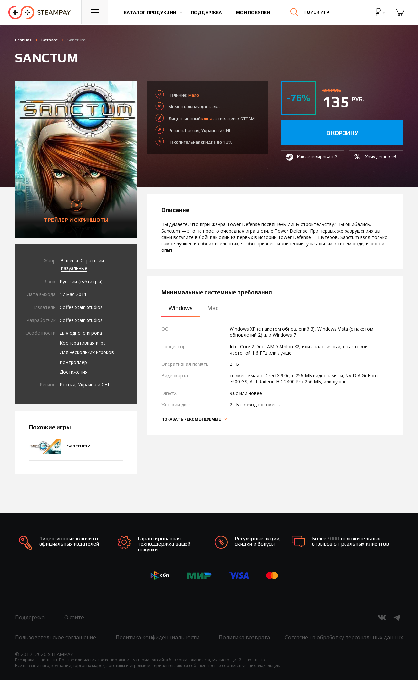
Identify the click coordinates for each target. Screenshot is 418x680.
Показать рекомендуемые (191, 419)
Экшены (69, 260)
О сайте (74, 617)
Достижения (74, 372)
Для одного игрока (81, 333)
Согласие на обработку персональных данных (344, 637)
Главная (23, 39)
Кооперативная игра (83, 343)
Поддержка (206, 12)
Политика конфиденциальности (157, 637)
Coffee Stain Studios (81, 307)
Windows (181, 307)
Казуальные (74, 268)
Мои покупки (253, 12)
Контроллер (73, 362)
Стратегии (92, 260)
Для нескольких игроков (87, 352)
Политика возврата (244, 637)
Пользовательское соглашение (55, 637)
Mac (212, 307)
